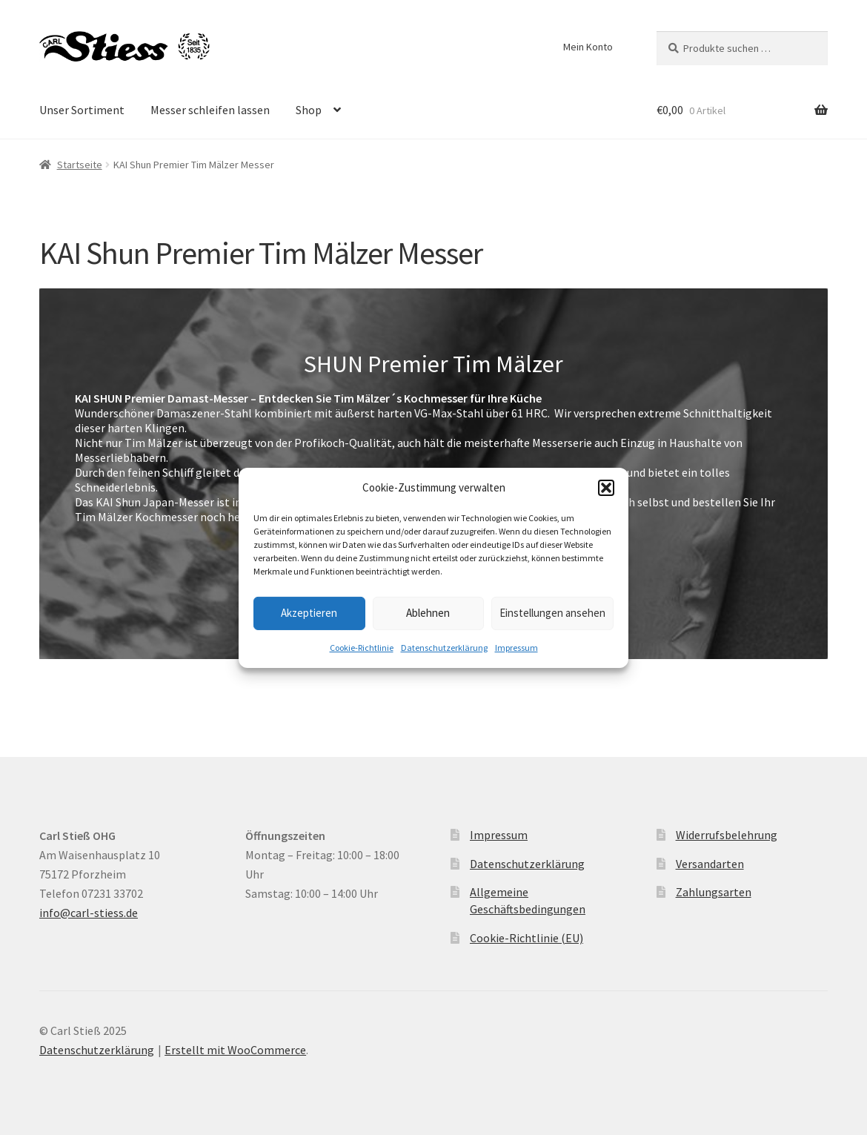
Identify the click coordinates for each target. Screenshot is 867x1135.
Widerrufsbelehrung (726, 834)
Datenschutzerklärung (444, 647)
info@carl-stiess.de (88, 912)
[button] (606, 487)
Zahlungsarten (713, 891)
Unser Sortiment (81, 109)
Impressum (516, 647)
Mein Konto (588, 46)
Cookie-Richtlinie (361, 647)
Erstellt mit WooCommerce (235, 1049)
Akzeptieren (309, 613)
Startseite (79, 164)
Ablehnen (428, 613)
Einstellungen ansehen (552, 613)
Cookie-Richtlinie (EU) (526, 937)
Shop (309, 109)
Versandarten (710, 863)
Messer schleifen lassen (210, 109)
